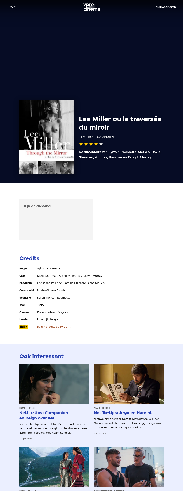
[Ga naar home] (91, 7)
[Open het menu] (10, 7)
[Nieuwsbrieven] (166, 7)
